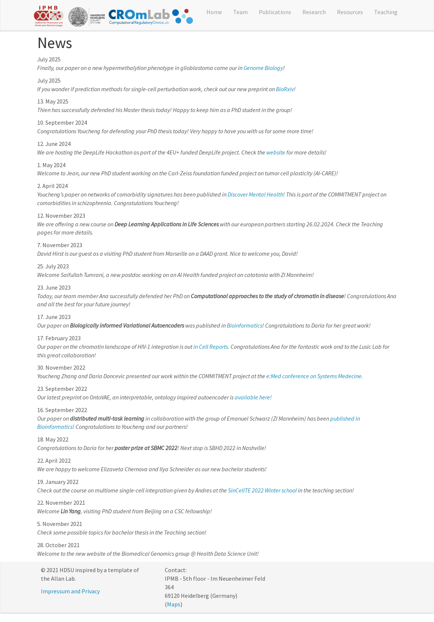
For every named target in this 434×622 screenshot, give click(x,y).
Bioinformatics (244, 325)
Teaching (386, 12)
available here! (253, 397)
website (275, 152)
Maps (173, 604)
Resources (350, 12)
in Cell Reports (210, 346)
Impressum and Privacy (70, 591)
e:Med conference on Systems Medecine (313, 376)
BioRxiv (285, 89)
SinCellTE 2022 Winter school (262, 490)
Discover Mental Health (255, 194)
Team (240, 12)
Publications (275, 12)
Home (214, 12)
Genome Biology (263, 67)
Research (314, 12)
